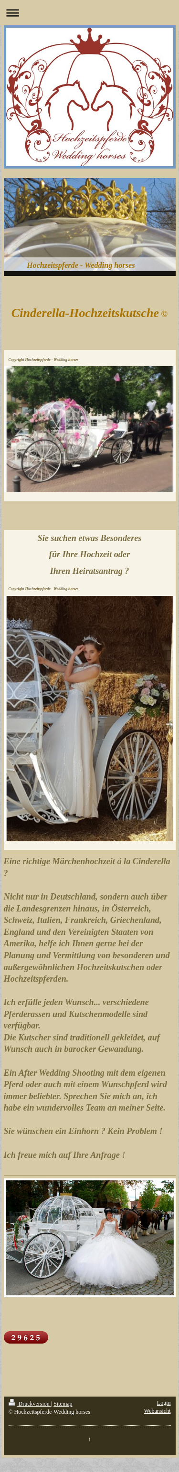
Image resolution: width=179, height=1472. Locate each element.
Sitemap (62, 1403)
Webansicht (157, 1411)
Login (164, 1402)
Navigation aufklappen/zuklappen (89, 12)
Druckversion (30, 1403)
